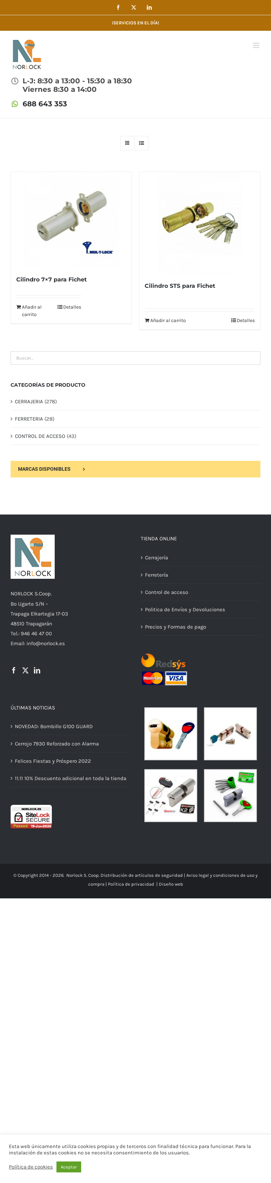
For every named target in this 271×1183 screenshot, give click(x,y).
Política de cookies (31, 1167)
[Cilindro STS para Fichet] (199, 223)
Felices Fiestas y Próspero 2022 (53, 761)
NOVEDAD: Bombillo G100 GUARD (54, 726)
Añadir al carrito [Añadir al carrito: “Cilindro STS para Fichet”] (168, 320)
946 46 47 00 (36, 633)
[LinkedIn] (37, 670)
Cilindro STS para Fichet (180, 286)
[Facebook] (14, 670)
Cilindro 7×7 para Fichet (51, 279)
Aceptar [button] (69, 1167)
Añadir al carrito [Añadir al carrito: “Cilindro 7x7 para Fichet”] (32, 310)
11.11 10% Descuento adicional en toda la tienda (70, 778)
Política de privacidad (131, 884)
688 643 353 (45, 104)
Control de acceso (166, 592)
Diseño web (171, 884)
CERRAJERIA (29, 401)
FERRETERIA (29, 419)
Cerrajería (156, 557)
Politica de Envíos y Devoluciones (185, 609)
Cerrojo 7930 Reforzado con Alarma (57, 744)
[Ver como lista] (141, 143)
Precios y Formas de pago (175, 627)
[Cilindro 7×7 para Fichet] (71, 219)
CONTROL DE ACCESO (40, 436)
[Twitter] (25, 670)
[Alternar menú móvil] (256, 45)
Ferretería (156, 575)
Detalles (72, 307)
